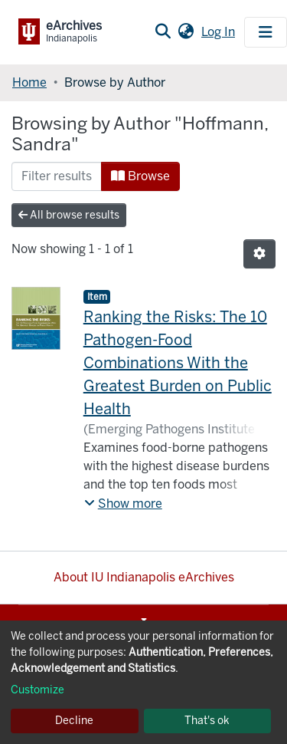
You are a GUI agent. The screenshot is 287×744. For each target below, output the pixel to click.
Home (29, 82)
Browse (140, 176)
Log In (219, 32)
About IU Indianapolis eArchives (144, 577)
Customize (37, 689)
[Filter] (56, 176)
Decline (74, 720)
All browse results (68, 215)
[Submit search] (162, 32)
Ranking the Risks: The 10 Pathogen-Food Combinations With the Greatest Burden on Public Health (177, 363)
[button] (185, 32)
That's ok (207, 720)
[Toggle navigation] (265, 32)
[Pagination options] (259, 253)
